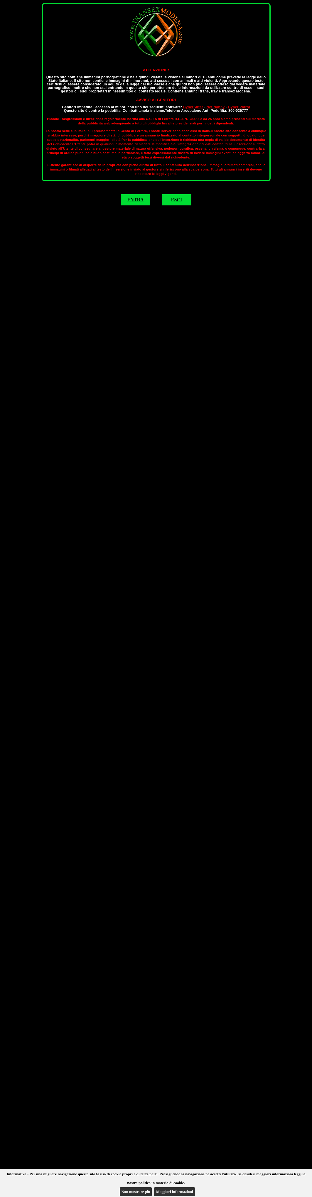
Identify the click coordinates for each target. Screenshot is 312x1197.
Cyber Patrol (239, 107)
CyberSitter (193, 107)
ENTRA (135, 199)
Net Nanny (215, 107)
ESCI (176, 199)
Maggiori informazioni (174, 1191)
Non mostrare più (136, 1191)
